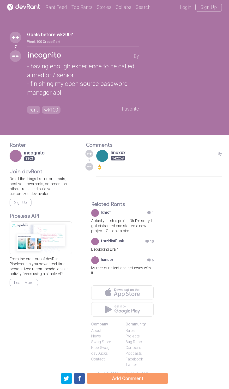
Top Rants (81, 7)
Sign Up (208, 7)
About (96, 330)
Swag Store (101, 342)
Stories (104, 7)
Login (185, 7)
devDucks (99, 353)
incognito (44, 55)
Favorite (130, 109)
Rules (130, 330)
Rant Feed (56, 7)
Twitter (131, 364)
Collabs (123, 7)
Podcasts (134, 353)
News (96, 336)
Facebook (134, 359)
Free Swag (100, 347)
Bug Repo (134, 342)
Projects (133, 336)
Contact (98, 359)
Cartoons (133, 347)
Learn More (23, 282)
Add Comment (127, 378)
